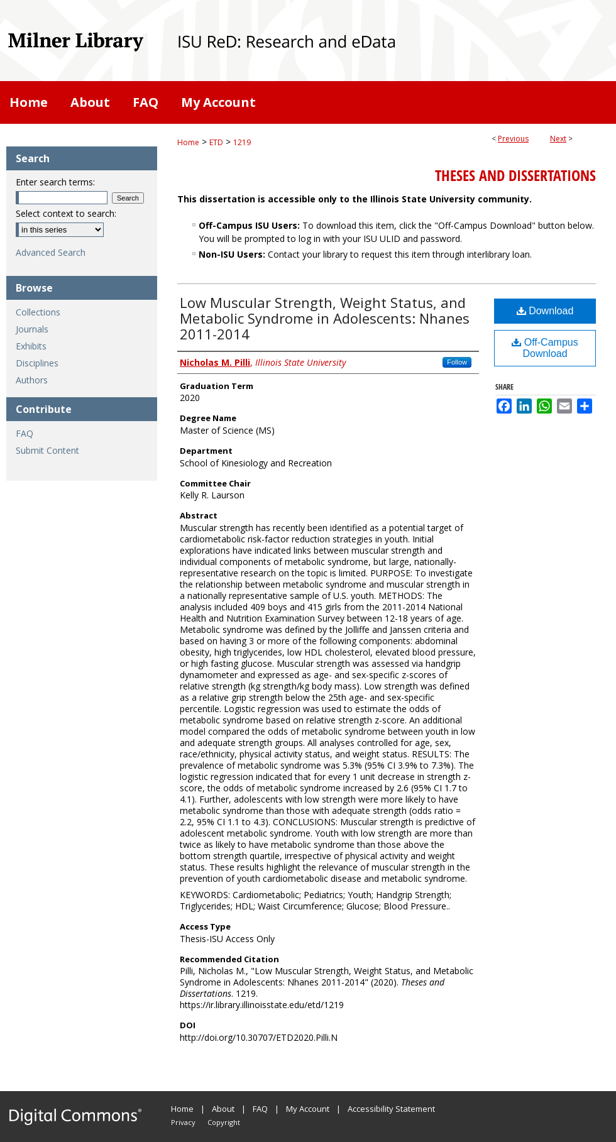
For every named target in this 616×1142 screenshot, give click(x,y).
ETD (216, 142)
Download (545, 310)
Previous (513, 138)
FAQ (24, 433)
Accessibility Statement (391, 1108)
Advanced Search (50, 252)
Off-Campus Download (545, 348)
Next (558, 138)
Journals (32, 329)
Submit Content (47, 450)
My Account (307, 1108)
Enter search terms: (55, 182)
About (223, 1108)
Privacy (183, 1122)
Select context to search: (66, 213)
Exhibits (31, 346)
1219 (242, 142)
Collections (38, 312)
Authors (32, 380)
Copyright (223, 1122)
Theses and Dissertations (515, 175)
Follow (457, 362)
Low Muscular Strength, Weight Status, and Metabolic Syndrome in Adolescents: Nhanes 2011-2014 (325, 318)
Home (188, 142)
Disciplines (37, 363)
